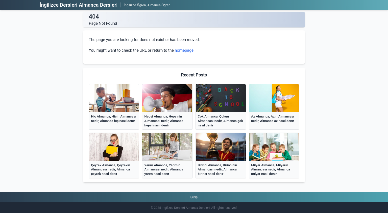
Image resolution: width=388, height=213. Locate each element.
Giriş (194, 197)
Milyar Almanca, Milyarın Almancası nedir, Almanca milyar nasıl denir (270, 169)
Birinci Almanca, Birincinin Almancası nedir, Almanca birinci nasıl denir (217, 169)
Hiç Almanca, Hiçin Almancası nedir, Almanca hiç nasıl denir (113, 118)
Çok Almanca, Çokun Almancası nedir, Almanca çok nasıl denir (220, 120)
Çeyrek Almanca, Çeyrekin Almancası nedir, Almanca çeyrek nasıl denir (110, 169)
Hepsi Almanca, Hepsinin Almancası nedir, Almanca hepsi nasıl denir (163, 120)
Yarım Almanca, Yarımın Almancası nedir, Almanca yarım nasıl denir (163, 169)
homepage (184, 50)
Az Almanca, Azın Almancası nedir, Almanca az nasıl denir (272, 118)
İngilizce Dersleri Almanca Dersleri (79, 5)
